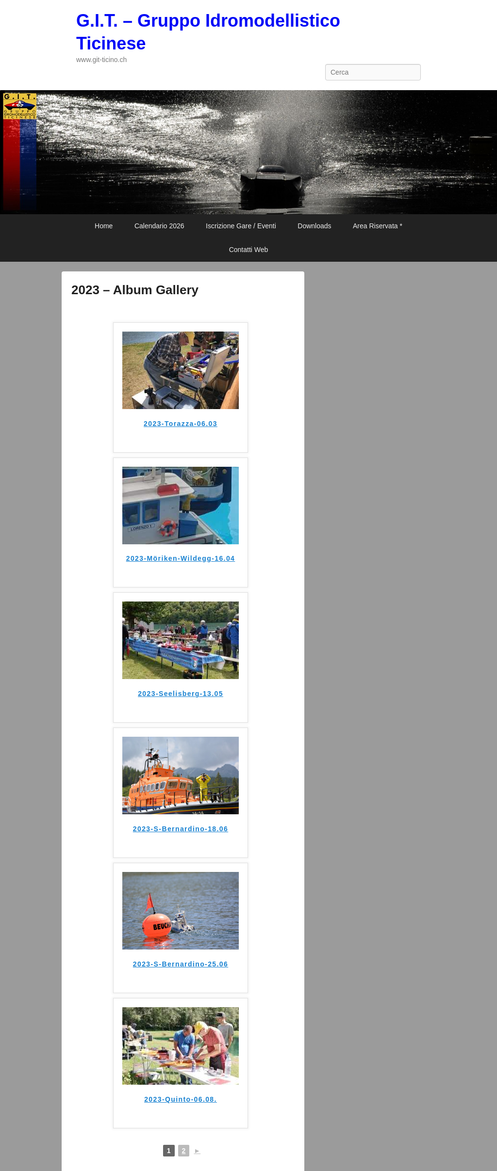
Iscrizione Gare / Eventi (241, 226)
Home (104, 226)
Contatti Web (248, 249)
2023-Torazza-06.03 (180, 423)
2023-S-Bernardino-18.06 (180, 829)
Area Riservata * (377, 226)
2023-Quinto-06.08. (180, 1099)
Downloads (314, 226)
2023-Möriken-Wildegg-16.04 (180, 558)
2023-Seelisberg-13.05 (180, 693)
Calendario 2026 (159, 226)
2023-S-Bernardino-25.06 (180, 964)
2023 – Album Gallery (135, 290)
